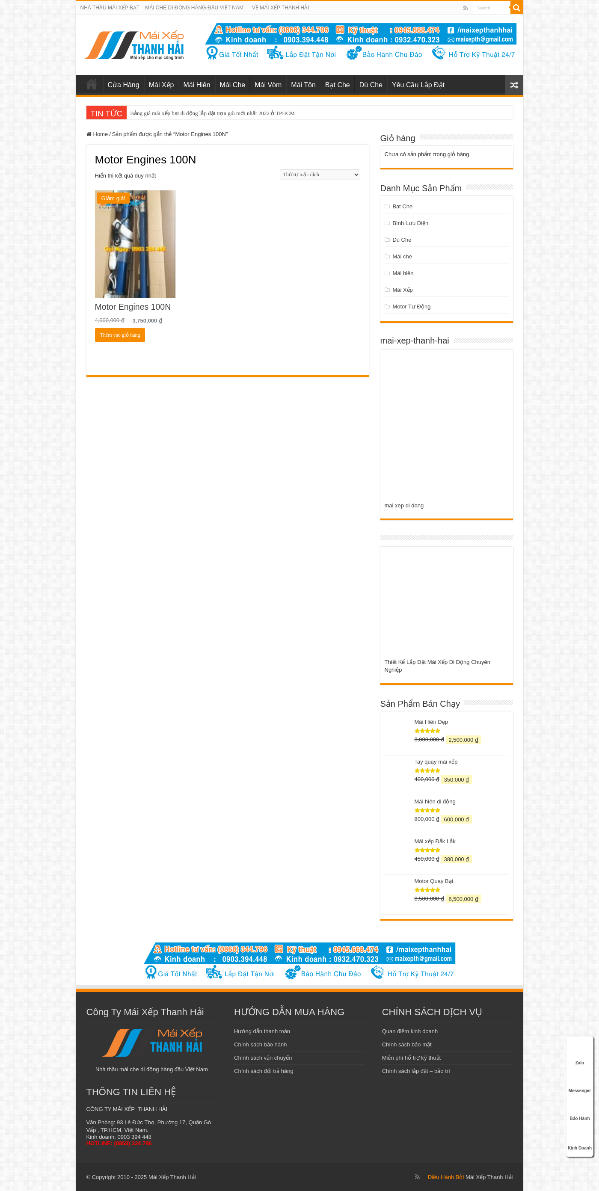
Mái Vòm (268, 85)
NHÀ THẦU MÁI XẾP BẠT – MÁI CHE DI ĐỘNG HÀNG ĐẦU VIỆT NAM (162, 8)
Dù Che (371, 85)
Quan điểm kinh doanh (410, 1031)
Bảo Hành (579, 1109)
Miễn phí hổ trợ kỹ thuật (411, 1058)
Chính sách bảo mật (407, 1044)
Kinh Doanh (580, 1137)
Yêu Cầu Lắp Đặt (418, 85)
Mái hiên (402, 273)
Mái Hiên (196, 85)
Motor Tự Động (411, 306)
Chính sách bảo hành (260, 1044)
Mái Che (233, 85)
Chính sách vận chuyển (263, 1058)
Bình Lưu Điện (410, 223)
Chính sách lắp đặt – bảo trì (416, 1071)
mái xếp (91, 84)
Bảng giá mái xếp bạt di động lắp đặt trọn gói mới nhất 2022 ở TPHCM (212, 113)
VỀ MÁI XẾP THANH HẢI (280, 8)
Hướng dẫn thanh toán (262, 1031)
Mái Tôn (303, 85)
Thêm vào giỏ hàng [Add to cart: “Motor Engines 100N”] (120, 335)
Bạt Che (337, 85)
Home (100, 134)
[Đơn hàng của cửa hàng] (320, 174)
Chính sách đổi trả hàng (264, 1071)
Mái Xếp (161, 85)
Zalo (579, 1053)
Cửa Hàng (123, 85)
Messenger (580, 1081)
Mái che (402, 256)
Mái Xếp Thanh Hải (489, 1177)
